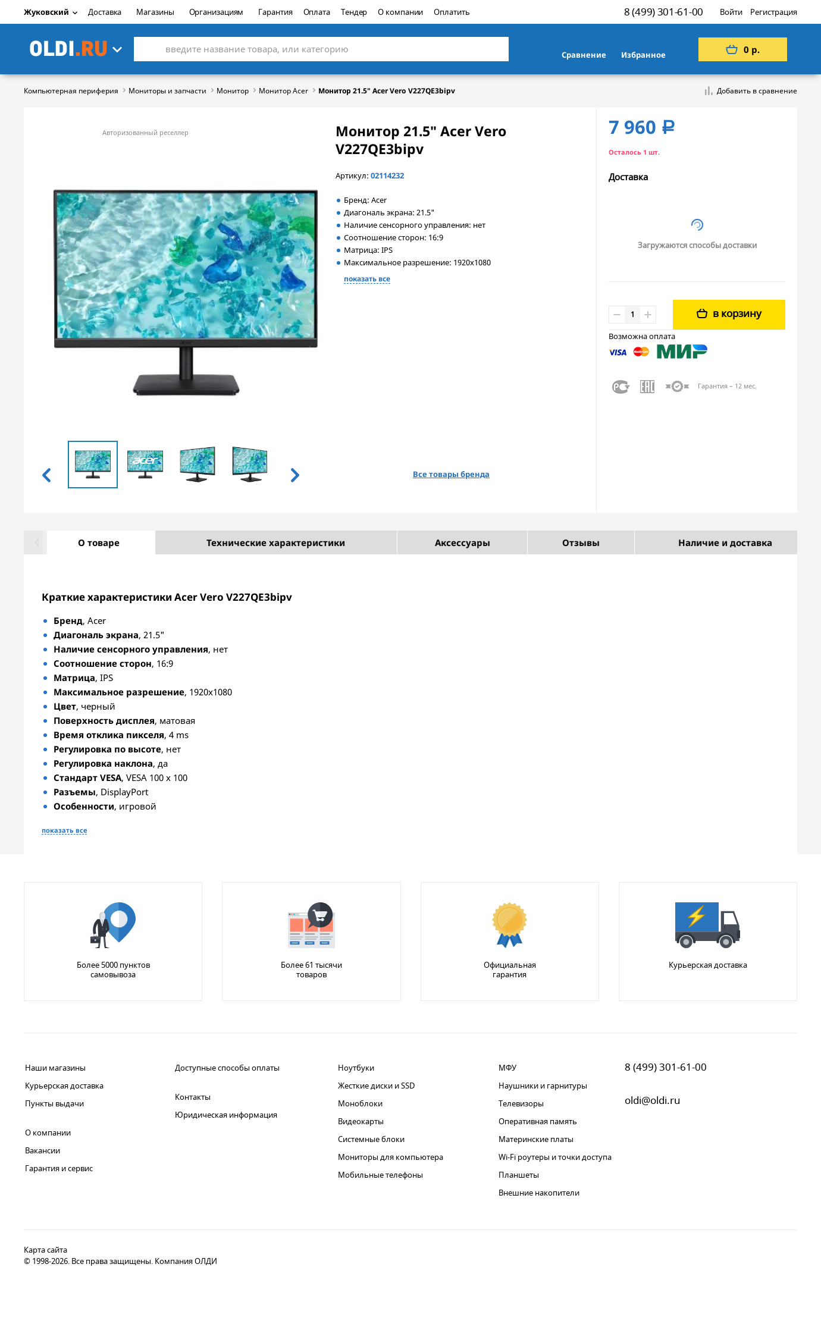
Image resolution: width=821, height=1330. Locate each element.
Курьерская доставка (64, 1085)
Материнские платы (536, 1139)
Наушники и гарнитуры (543, 1085)
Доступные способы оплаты (227, 1067)
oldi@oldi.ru (653, 1100)
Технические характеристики (256, 542)
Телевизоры (521, 1103)
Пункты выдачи (54, 1103)
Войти (731, 12)
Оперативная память (538, 1121)
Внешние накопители (539, 1192)
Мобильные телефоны (380, 1174)
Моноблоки (360, 1103)
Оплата (316, 12)
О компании (400, 12)
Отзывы (562, 542)
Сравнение (584, 54)
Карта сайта (45, 1249)
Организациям (216, 12)
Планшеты (519, 1174)
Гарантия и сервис (59, 1168)
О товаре (80, 542)
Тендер (354, 12)
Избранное (643, 54)
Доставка (104, 12)
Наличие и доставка (706, 542)
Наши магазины (55, 1067)
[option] (93, 464)
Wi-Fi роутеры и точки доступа (555, 1157)
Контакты (193, 1096)
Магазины (155, 12)
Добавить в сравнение (757, 91)
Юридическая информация (226, 1114)
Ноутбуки (356, 1067)
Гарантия (275, 12)
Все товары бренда (451, 474)
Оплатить (451, 12)
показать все (367, 279)
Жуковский (50, 12)
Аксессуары (443, 542)
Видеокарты (361, 1121)
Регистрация (773, 12)
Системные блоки (371, 1139)
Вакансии (42, 1150)
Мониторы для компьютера (390, 1157)
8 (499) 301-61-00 (663, 11)
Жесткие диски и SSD (376, 1085)
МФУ (507, 1067)
